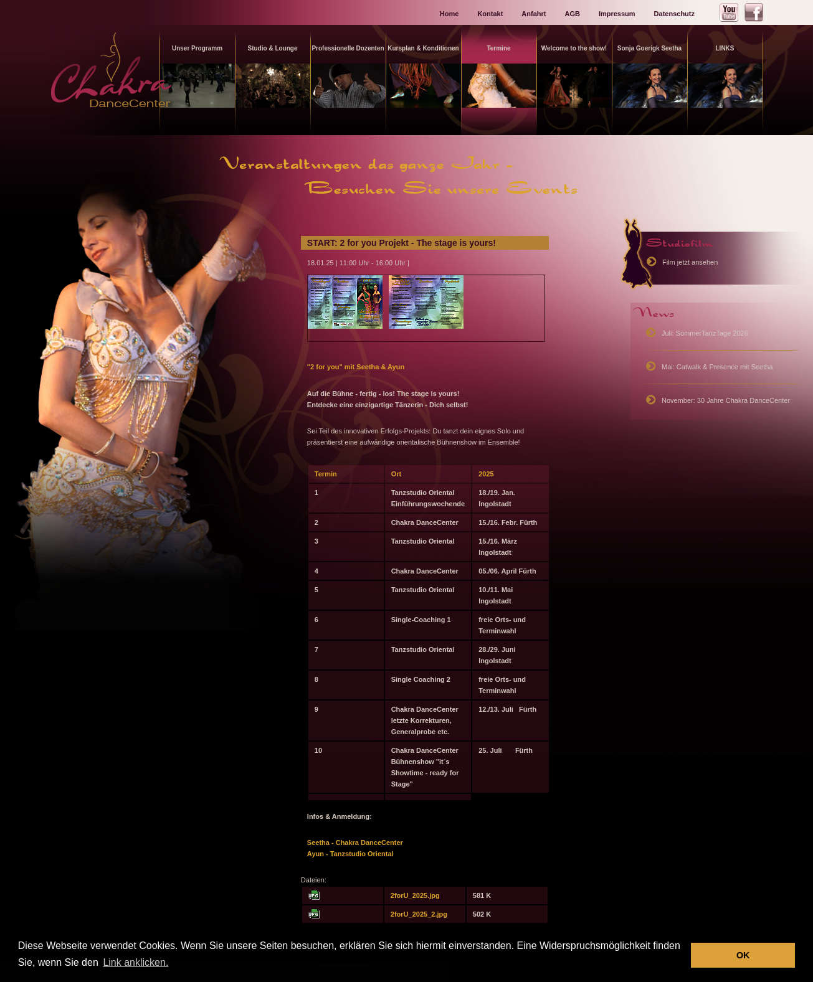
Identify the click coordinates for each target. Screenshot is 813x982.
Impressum (617, 13)
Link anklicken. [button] (135, 962)
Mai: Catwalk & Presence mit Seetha (717, 367)
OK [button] (743, 955)
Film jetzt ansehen (690, 262)
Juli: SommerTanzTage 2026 (705, 333)
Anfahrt (533, 13)
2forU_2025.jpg (415, 895)
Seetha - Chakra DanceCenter (356, 842)
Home (449, 13)
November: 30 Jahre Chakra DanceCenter (726, 400)
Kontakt (490, 13)
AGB (571, 13)
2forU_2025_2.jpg (419, 914)
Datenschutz (674, 13)
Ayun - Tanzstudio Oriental (350, 853)
